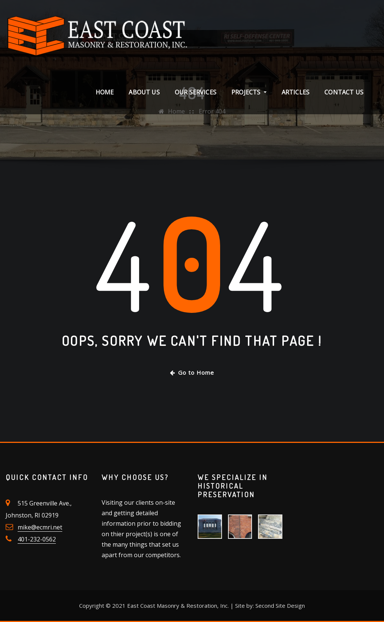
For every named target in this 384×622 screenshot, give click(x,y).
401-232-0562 (37, 539)
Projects (249, 92)
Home (105, 92)
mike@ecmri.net (40, 527)
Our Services (195, 92)
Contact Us (343, 92)
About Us (144, 92)
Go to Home (192, 372)
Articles (295, 92)
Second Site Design (280, 605)
